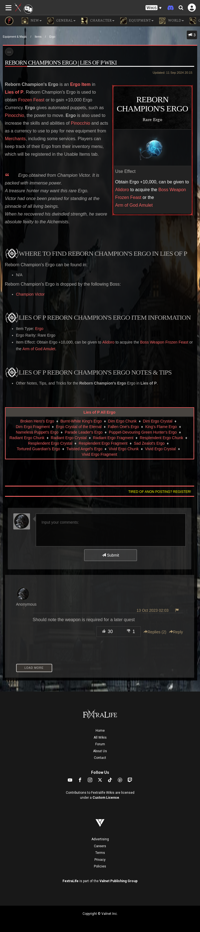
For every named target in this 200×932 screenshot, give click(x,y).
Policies (100, 866)
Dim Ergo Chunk (122, 421)
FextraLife (70, 881)
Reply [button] (176, 632)
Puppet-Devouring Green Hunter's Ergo (143, 432)
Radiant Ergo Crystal (69, 438)
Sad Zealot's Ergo (149, 443)
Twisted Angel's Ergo (84, 449)
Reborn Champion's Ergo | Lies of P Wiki (61, 62)
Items (38, 36)
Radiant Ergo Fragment (113, 438)
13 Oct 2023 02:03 (153, 610)
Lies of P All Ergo (99, 412)
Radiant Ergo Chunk (26, 438)
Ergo (52, 36)
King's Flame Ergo (161, 426)
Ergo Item (80, 84)
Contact (100, 758)
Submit (110, 555)
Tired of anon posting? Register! (159, 492)
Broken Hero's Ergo (37, 421)
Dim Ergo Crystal (157, 421)
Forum (100, 744)
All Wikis (100, 737)
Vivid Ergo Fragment (99, 454)
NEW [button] (32, 20)
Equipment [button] (137, 20)
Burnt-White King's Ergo (81, 421)
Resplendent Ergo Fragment (103, 443)
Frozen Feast (128, 197)
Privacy (100, 860)
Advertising (100, 839)
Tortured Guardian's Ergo (38, 449)
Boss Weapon (172, 189)
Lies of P (14, 92)
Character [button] (97, 20)
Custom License (105, 798)
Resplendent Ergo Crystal (50, 443)
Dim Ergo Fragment (33, 426)
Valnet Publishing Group (118, 881)
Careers (100, 846)
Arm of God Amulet (134, 205)
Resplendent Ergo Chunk (161, 438)
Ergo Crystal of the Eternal (78, 426)
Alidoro (122, 189)
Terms (100, 853)
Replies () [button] (155, 632)
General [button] (61, 20)
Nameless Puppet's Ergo (37, 432)
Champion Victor (30, 294)
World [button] (171, 20)
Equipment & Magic (15, 36)
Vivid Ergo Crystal (160, 449)
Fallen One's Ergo (123, 426)
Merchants (15, 138)
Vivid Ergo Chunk (124, 449)
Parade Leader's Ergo (83, 432)
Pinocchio (14, 115)
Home (100, 731)
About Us (100, 751)
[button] (153, 8)
